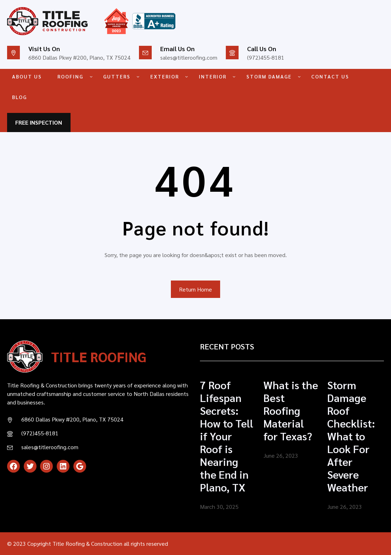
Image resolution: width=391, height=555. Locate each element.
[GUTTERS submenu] (137, 76)
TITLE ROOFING (98, 356)
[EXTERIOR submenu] (186, 76)
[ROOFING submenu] (91, 76)
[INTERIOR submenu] (234, 76)
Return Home (195, 289)
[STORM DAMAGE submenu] (299, 76)
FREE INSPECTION (38, 122)
